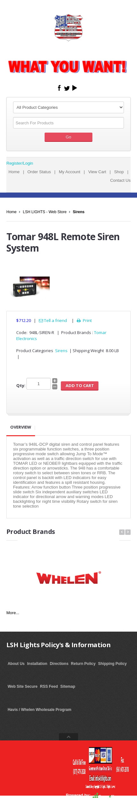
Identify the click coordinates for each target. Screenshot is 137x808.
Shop (119, 171)
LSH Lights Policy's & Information (58, 644)
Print (84, 320)
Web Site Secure (23, 686)
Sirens (79, 212)
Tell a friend (53, 320)
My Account (69, 171)
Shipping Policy (112, 663)
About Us (16, 663)
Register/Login (19, 163)
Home (14, 171)
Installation (37, 663)
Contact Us (120, 180)
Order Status (39, 171)
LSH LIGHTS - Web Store (45, 212)
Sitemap (67, 686)
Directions (59, 663)
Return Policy (83, 663)
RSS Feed (49, 686)
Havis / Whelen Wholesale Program (39, 709)
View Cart (97, 171)
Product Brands (30, 531)
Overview (20, 427)
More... (12, 612)
